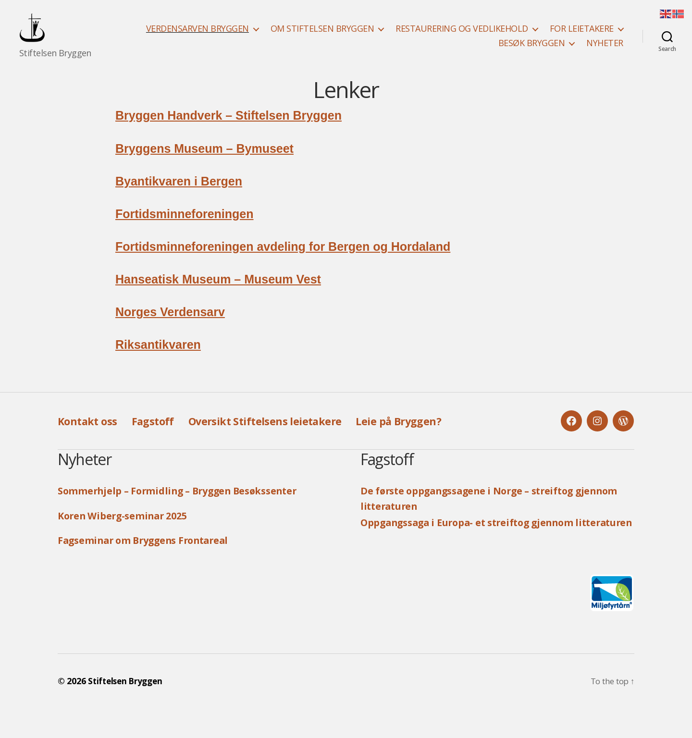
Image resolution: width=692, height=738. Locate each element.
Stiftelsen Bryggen (127, 710)
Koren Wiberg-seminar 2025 (128, 530)
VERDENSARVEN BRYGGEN (197, 36)
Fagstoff (160, 435)
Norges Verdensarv (170, 326)
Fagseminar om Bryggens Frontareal (151, 554)
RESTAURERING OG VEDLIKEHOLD (461, 36)
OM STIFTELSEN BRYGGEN (322, 36)
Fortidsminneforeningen (184, 228)
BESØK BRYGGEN (531, 50)
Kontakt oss (90, 435)
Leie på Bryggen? (426, 435)
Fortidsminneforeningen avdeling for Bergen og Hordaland (282, 261)
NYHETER (604, 50)
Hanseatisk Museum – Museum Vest (218, 293)
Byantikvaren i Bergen (178, 195)
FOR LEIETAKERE (582, 36)
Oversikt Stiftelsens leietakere (281, 435)
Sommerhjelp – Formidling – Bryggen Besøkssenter (187, 505)
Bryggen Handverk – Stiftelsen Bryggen (228, 129)
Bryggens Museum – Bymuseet (204, 163)
